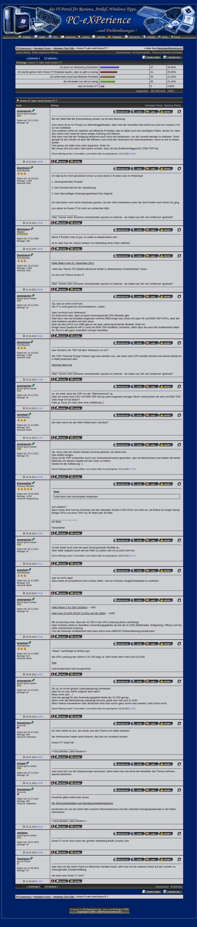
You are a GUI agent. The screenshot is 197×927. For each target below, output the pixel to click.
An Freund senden (141, 52)
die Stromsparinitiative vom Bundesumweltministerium (82, 803)
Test (54, 662)
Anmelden (163, 48)
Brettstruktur (176, 886)
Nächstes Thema (172, 105)
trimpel (21, 763)
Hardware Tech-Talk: (64, 48)
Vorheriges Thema (153, 105)
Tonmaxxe (23, 858)
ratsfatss (22, 832)
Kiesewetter (24, 483)
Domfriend (23, 167)
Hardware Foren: (42, 48)
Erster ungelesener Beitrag (45, 52)
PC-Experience (24, 48)
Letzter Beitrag (23, 52)
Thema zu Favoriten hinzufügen (167, 52)
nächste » (53, 58)
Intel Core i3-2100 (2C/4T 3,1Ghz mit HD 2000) (78, 613)
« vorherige (32, 58)
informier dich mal (62, 364)
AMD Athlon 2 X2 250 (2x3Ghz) (69, 607)
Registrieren (175, 48)
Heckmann (23, 229)
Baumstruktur (162, 886)
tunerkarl (22, 414)
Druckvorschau (123, 52)
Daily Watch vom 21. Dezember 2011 (73, 263)
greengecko (24, 111)
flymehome (24, 722)
